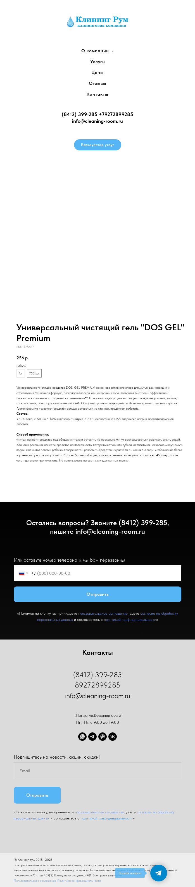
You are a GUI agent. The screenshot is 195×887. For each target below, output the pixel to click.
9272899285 (118, 114)
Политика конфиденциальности (79, 881)
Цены (97, 72)
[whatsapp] (82, 736)
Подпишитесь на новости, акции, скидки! (57, 757)
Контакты (97, 94)
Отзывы (97, 83)
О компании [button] (95, 50)
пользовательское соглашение (103, 613)
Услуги (97, 61)
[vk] (112, 736)
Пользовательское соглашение (35, 881)
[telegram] (92, 736)
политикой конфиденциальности (130, 619)
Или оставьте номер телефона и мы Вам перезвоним (69, 560)
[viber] (102, 736)
